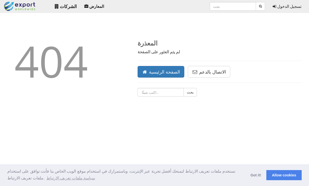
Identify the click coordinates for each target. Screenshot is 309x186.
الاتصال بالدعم (209, 72)
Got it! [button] (255, 175)
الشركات (66, 6)
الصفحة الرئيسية (161, 72)
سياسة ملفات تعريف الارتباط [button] (70, 178)
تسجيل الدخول (287, 6)
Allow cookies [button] (284, 175)
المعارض (94, 6)
